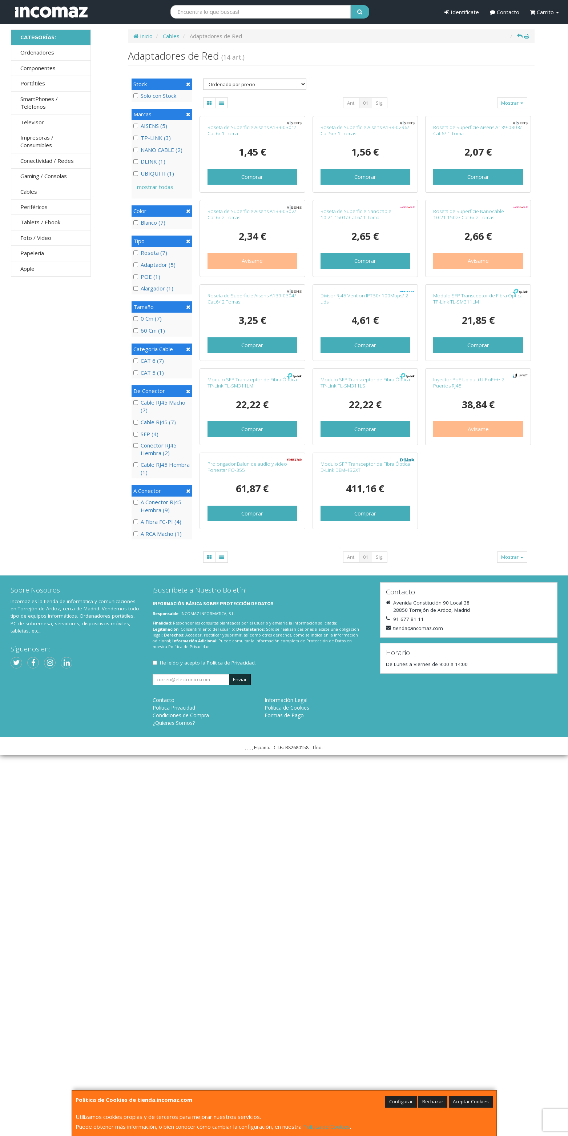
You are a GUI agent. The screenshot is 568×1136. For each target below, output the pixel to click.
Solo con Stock (154, 95)
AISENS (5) (150, 125)
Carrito (544, 12)
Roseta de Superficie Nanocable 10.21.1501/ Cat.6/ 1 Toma (356, 366)
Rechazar (432, 1101)
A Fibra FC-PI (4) (157, 521)
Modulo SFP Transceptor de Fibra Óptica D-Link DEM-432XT (365, 848)
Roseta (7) (150, 252)
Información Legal (286, 1080)
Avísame (252, 413)
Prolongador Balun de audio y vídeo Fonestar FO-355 (247, 848)
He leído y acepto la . (208, 1043)
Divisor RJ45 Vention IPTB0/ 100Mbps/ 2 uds (364, 527)
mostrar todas (155, 186)
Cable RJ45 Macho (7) (159, 406)
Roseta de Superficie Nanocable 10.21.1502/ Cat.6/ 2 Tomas (468, 366)
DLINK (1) (149, 161)
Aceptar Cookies (471, 1101)
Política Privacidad (174, 1088)
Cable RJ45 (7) (154, 422)
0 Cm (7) (147, 318)
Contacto (504, 12)
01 (365, 103)
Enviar (240, 1060)
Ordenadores (37, 52)
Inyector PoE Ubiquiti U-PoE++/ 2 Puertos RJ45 (468, 687)
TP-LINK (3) (152, 137)
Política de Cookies (326, 1126)
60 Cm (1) (149, 330)
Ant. (351, 103)
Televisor (32, 122)
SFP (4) (145, 434)
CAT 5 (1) (148, 372)
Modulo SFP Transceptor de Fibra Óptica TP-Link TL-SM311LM (478, 527)
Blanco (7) (149, 222)
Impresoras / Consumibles (36, 141)
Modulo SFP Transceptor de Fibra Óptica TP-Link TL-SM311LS (365, 687)
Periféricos (34, 206)
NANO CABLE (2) (157, 149)
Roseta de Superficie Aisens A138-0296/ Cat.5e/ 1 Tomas (365, 206)
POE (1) (146, 276)
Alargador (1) (153, 288)
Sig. (379, 103)
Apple (27, 268)
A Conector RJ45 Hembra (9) (157, 505)
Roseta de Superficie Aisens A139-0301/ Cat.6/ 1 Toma (252, 206)
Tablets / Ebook (40, 222)
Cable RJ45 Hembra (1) (161, 468)
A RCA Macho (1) (157, 533)
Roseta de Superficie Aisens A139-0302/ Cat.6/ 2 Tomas (252, 366)
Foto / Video (35, 237)
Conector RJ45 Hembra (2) (155, 449)
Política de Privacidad (189, 1028)
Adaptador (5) (154, 264)
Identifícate (461, 12)
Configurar (401, 1101)
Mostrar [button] (512, 103)
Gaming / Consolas (43, 176)
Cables (28, 191)
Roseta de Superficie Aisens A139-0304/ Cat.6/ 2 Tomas (252, 527)
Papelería (32, 253)
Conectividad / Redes (47, 160)
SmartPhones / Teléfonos (39, 102)
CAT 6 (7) (148, 360)
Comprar (252, 252)
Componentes (38, 68)
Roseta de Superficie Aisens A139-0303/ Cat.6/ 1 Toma (477, 206)
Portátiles (32, 83)
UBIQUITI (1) (153, 173)
